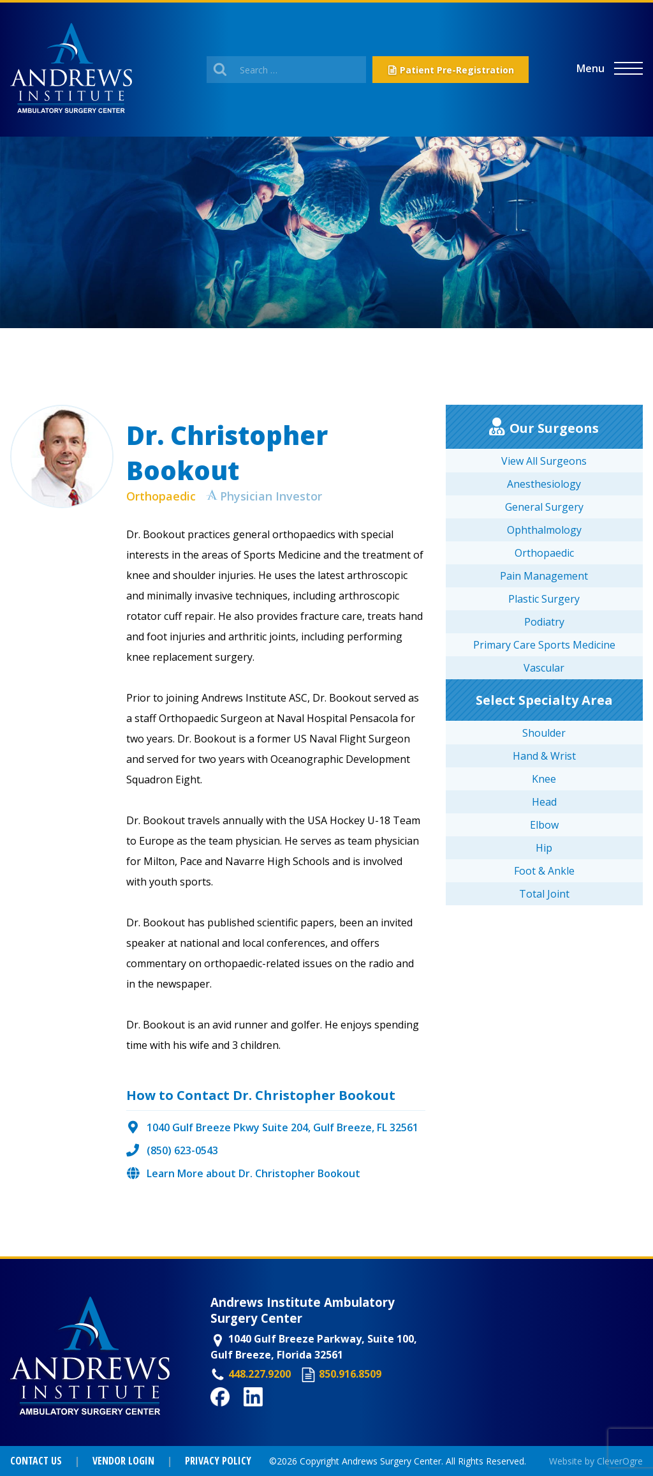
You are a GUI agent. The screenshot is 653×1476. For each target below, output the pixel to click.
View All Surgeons (544, 461)
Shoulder (544, 733)
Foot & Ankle (544, 871)
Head (544, 802)
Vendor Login (123, 1461)
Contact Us (36, 1461)
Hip (544, 848)
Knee (544, 779)
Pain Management (544, 576)
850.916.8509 (350, 1374)
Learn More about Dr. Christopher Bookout (253, 1173)
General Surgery (544, 507)
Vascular (544, 668)
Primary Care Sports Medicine (544, 645)
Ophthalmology (544, 530)
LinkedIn (266, 1413)
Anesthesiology (544, 484)
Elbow (544, 825)
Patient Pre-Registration (457, 70)
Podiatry (544, 622)
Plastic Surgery (544, 599)
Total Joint (544, 894)
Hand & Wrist (544, 756)
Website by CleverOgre (596, 1461)
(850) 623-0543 (182, 1150)
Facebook (234, 1413)
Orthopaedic (161, 496)
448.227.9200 (259, 1374)
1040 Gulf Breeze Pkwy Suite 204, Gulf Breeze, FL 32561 (282, 1127)
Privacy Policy (218, 1461)
